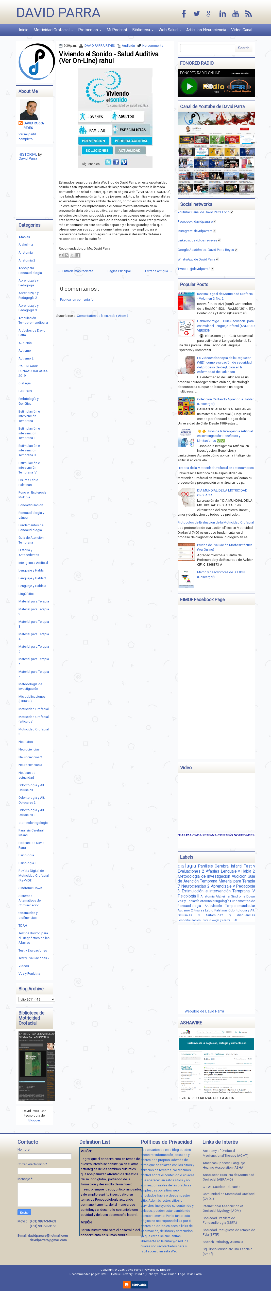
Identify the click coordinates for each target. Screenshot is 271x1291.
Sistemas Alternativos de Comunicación (30, 900)
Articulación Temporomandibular (230, 906)
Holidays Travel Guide (161, 1274)
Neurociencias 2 (30, 757)
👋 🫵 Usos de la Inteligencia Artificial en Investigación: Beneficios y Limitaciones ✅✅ (225, 436)
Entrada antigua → (159, 271)
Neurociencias (29, 749)
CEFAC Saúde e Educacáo (222, 1187)
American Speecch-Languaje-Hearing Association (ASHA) (224, 1165)
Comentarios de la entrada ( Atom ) (102, 316)
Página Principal (119, 271)
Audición (128, 45)
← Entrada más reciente (75, 271)
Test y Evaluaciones (33, 950)
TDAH (23, 925)
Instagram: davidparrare (195, 231)
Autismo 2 (26, 358)
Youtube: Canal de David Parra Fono (204, 212)
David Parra (58, 12)
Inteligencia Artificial (33, 563)
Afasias (24, 237)
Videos (24, 966)
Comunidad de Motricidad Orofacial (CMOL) (229, 1196)
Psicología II (27, 863)
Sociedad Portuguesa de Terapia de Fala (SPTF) (229, 1232)
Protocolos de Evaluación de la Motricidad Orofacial (216, 522)
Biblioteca (143, 29)
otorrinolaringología (33, 823)
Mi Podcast (117, 29)
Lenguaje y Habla (31, 570)
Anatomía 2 (27, 260)
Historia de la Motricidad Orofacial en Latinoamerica (216, 468)
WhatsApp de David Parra (196, 259)
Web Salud (170, 29)
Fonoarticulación (31, 505)
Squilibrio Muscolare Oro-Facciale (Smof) (227, 1251)
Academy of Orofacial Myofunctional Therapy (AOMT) (225, 1153)
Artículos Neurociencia (206, 29)
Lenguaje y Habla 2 (32, 578)
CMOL (105, 1274)
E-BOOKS (25, 391)
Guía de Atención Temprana (216, 879)
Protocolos (89, 29)
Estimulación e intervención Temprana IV (29, 467)
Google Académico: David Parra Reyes (206, 250)
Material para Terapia (34, 601)
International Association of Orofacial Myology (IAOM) (223, 1208)
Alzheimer (26, 245)
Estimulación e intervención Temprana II (29, 433)
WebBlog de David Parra (204, 1011)
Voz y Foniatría (29, 973)
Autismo (25, 350)
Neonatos (26, 742)
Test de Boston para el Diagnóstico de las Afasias (34, 937)
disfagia (25, 383)
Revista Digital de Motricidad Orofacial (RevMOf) (34, 875)
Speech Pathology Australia (223, 1242)
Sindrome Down (30, 888)
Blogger (34, 1120)
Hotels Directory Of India (128, 1274)
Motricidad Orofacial (53, 29)
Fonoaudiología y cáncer (216, 920)
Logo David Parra (190, 1274)
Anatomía (26, 252)
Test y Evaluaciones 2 (34, 958)
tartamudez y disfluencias (230, 915)
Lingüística (27, 594)
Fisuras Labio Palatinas (211, 910)
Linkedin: (197, 240)
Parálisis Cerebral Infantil (221, 866)
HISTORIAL (28, 154)
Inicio (23, 29)
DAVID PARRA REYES (99, 45)
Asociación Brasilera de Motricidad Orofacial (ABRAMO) (228, 1177)
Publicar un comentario (77, 299)
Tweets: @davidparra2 (194, 269)
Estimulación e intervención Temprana (29, 416)
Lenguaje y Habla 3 (32, 586)
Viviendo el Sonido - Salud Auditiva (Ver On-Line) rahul (109, 57)
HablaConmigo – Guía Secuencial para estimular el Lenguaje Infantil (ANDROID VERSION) (226, 325)
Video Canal (241, 29)
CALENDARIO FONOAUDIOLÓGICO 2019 (33, 371)
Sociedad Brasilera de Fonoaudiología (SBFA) (220, 1220)
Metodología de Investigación (204, 876)
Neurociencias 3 (30, 765)
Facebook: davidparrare (195, 221)
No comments (152, 45)
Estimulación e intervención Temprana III (29, 450)
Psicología (26, 855)
